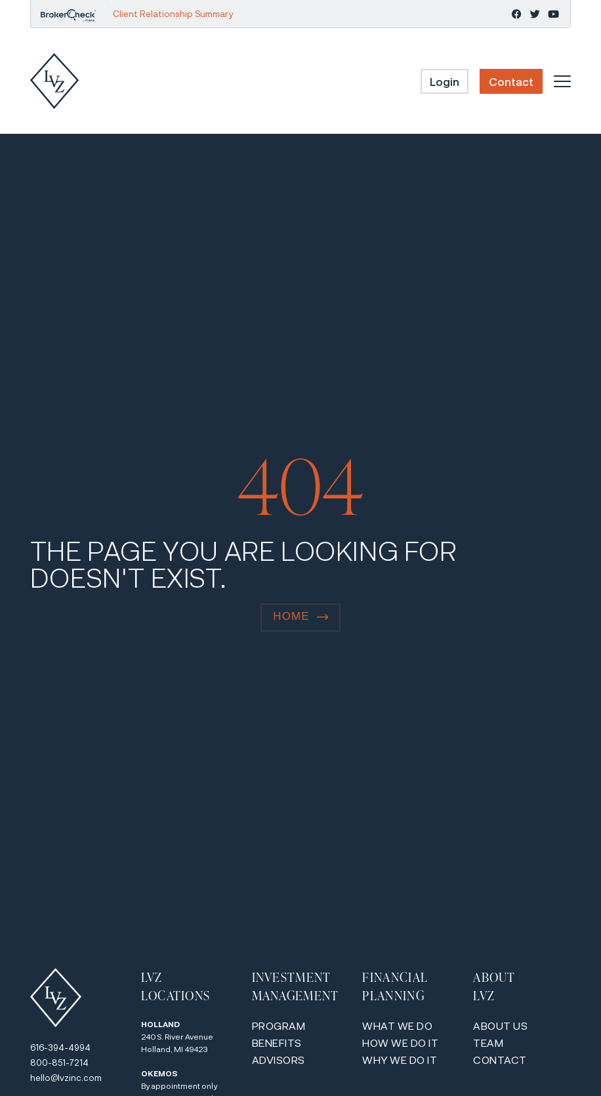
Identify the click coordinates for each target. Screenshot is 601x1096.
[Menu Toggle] (562, 81)
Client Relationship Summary (173, 14)
